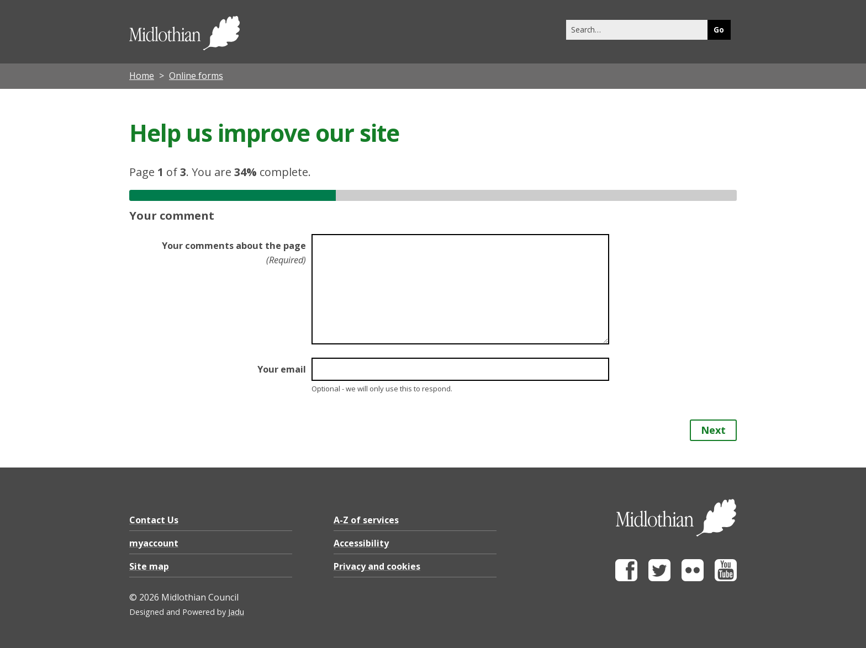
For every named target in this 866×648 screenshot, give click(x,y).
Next (713, 430)
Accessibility (361, 543)
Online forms (196, 76)
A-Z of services (366, 520)
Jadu (236, 612)
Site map (149, 566)
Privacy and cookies (377, 566)
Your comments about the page (234, 253)
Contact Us (153, 520)
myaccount (153, 543)
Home (141, 76)
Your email (281, 369)
